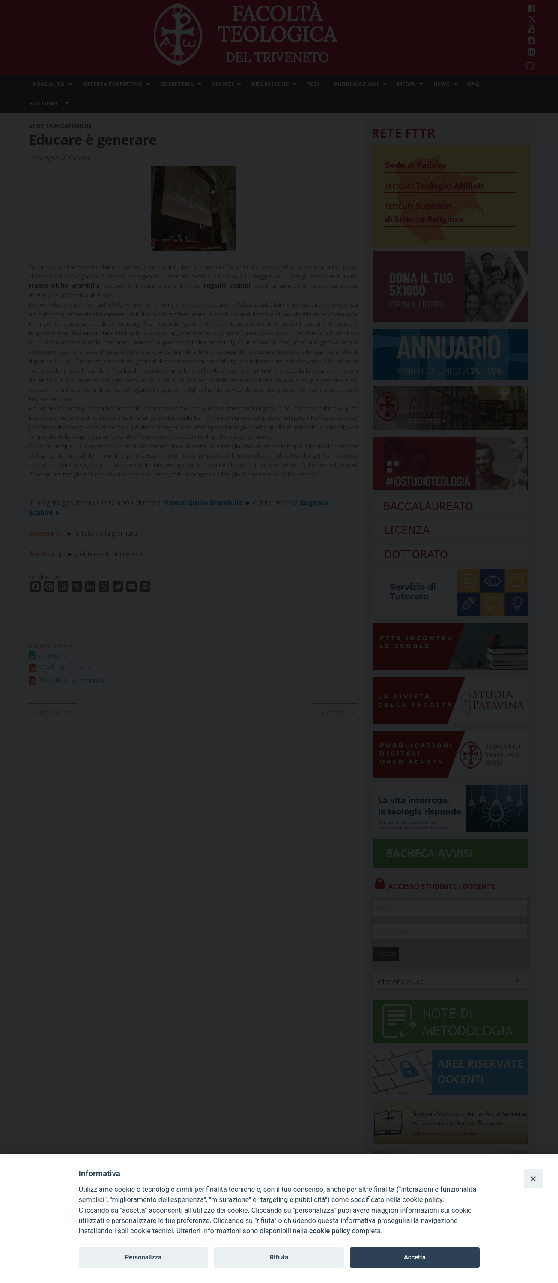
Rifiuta (279, 1257)
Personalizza (143, 1257)
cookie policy (329, 1231)
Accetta (415, 1257)
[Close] (533, 1178)
